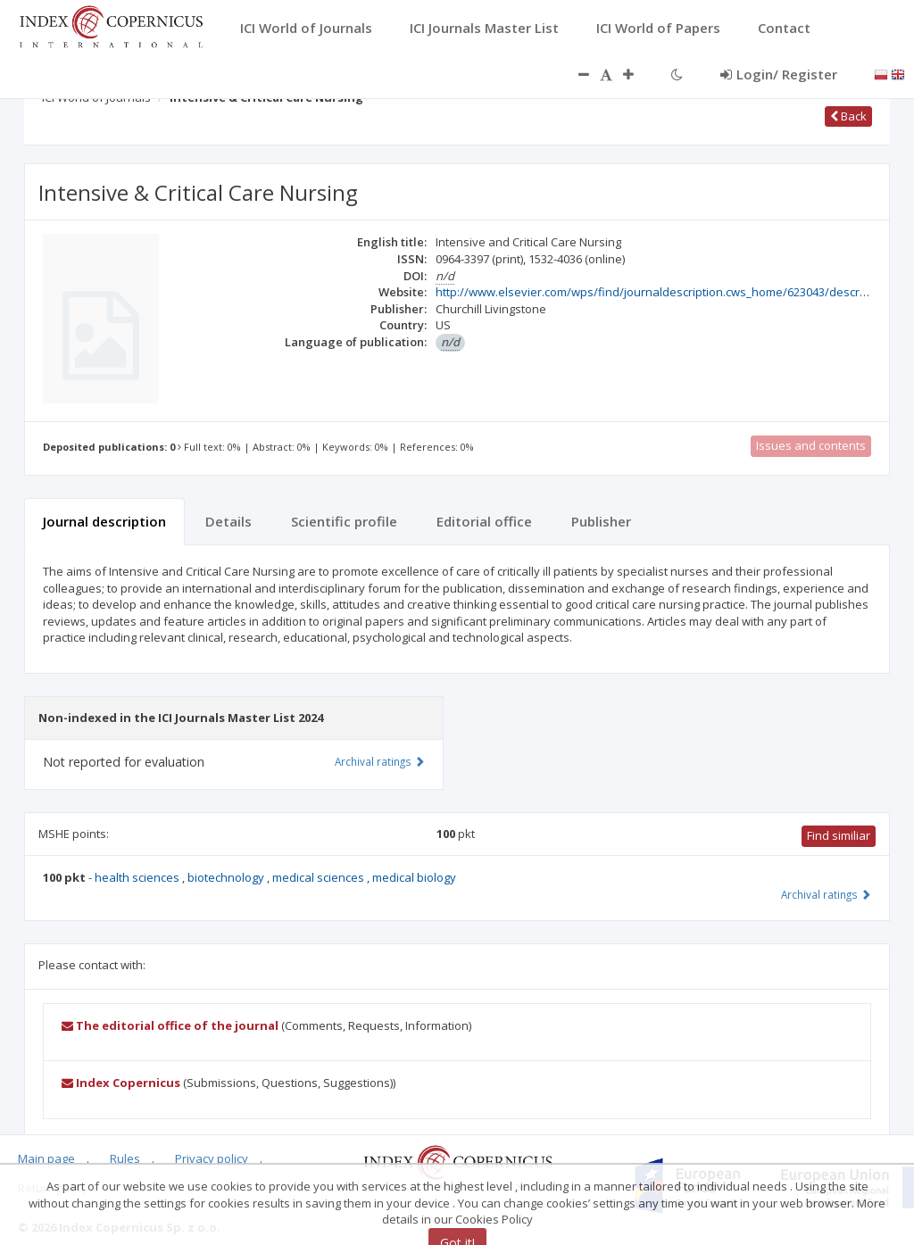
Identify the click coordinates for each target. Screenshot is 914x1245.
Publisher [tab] (601, 521)
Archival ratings (826, 894)
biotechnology (227, 877)
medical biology (414, 877)
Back (848, 116)
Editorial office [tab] (484, 521)
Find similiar (838, 835)
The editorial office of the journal (170, 1025)
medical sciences (319, 877)
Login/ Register (778, 74)
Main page (46, 1158)
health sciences (138, 877)
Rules (125, 1158)
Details (228, 521)
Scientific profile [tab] (344, 521)
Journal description (104, 521)
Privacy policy (211, 1158)
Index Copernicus (121, 1083)
